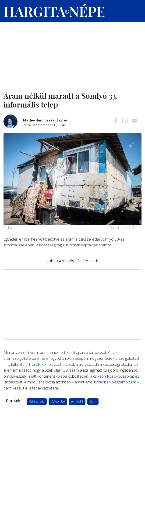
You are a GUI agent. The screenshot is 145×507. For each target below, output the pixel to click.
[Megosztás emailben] (134, 121)
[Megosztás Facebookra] (116, 121)
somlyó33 (77, 401)
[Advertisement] (72, 53)
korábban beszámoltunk (115, 382)
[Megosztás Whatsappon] (125, 121)
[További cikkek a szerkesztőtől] (13, 117)
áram (93, 401)
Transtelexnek (40, 364)
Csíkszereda (36, 401)
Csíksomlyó (58, 401)
